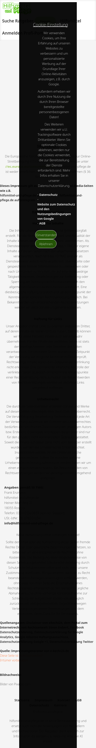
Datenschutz (48, 195)
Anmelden (12, 33)
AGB (42, 223)
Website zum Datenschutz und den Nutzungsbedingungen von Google (56, 211)
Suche (8, 21)
